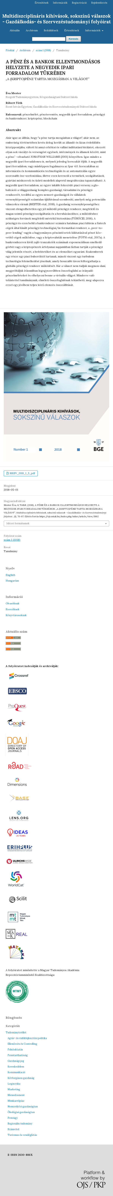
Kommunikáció (16, 1072)
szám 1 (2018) (43, 50)
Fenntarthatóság (18, 1055)
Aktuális (15, 30)
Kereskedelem (16, 1066)
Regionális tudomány (20, 1123)
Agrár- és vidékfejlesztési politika (27, 1038)
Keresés (73, 38)
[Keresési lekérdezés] (48, 39)
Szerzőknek (12, 609)
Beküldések (51, 30)
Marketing (14, 1089)
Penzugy (13, 1118)
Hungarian (12, 580)
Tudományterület (16, 1032)
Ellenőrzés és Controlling (22, 1043)
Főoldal (10, 50)
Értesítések (71, 30)
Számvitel (13, 1129)
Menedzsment (16, 1095)
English (10, 575)
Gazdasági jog (16, 1061)
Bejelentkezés (99, 2)
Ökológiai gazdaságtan (21, 1112)
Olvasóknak (12, 603)
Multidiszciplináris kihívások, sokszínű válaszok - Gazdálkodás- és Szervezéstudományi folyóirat (56, 19)
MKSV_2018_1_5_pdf (22, 473)
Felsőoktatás (15, 1049)
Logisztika (14, 1083)
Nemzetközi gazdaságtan (23, 1106)
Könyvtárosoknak (16, 615)
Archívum (32, 30)
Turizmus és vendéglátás (22, 1135)
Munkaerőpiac (16, 1100)
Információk (93, 30)
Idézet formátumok (17, 523)
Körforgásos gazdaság (21, 1078)
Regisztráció (79, 2)
